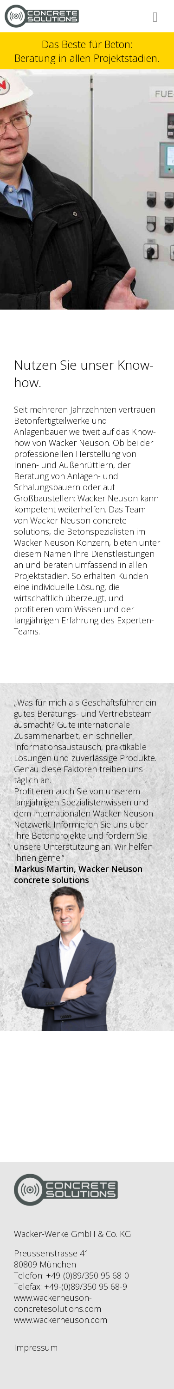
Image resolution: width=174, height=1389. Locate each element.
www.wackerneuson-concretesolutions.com (57, 1303)
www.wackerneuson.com (60, 1319)
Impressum (36, 1347)
